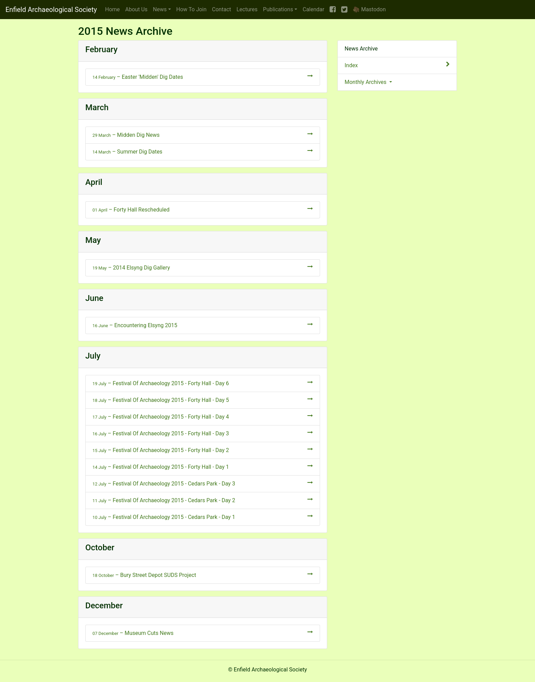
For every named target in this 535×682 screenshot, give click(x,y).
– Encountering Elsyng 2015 (202, 325)
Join (191, 9)
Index (397, 65)
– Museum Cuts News (202, 632)
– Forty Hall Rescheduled (202, 209)
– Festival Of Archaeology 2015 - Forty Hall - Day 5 (202, 399)
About (136, 9)
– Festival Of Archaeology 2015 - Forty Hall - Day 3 (202, 433)
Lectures (247, 9)
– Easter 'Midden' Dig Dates (202, 76)
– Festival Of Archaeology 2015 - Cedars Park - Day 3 (202, 483)
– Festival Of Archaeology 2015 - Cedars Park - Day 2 (202, 500)
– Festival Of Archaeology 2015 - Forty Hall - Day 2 (202, 449)
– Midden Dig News (202, 134)
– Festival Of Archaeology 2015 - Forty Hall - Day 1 (202, 466)
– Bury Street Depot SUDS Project (202, 574)
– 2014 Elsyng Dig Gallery (202, 267)
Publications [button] (278, 9)
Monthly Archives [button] (366, 82)
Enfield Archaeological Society (51, 9)
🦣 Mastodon (369, 9)
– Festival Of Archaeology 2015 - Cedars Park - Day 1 (202, 516)
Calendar (313, 9)
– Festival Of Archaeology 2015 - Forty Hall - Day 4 (202, 416)
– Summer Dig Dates (202, 151)
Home (112, 9)
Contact (221, 9)
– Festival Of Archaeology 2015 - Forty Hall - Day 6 (202, 383)
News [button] (160, 9)
